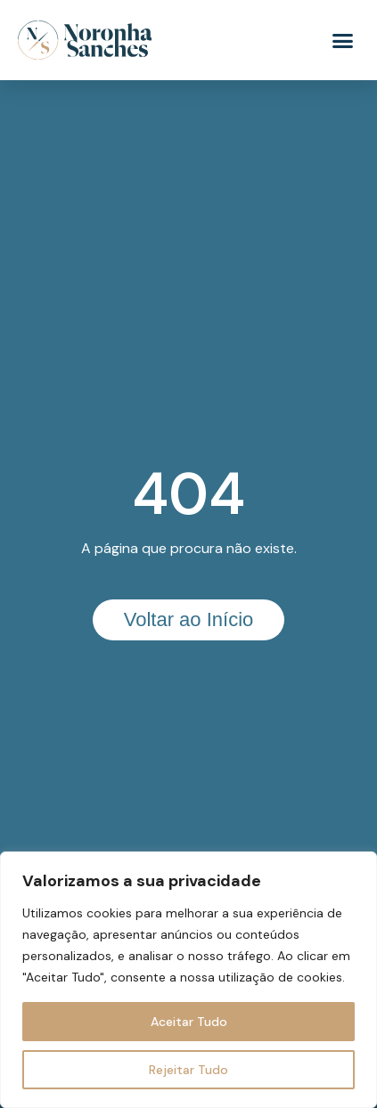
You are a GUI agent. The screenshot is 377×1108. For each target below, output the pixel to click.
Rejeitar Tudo (188, 1070)
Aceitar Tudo (189, 1022)
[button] (343, 40)
